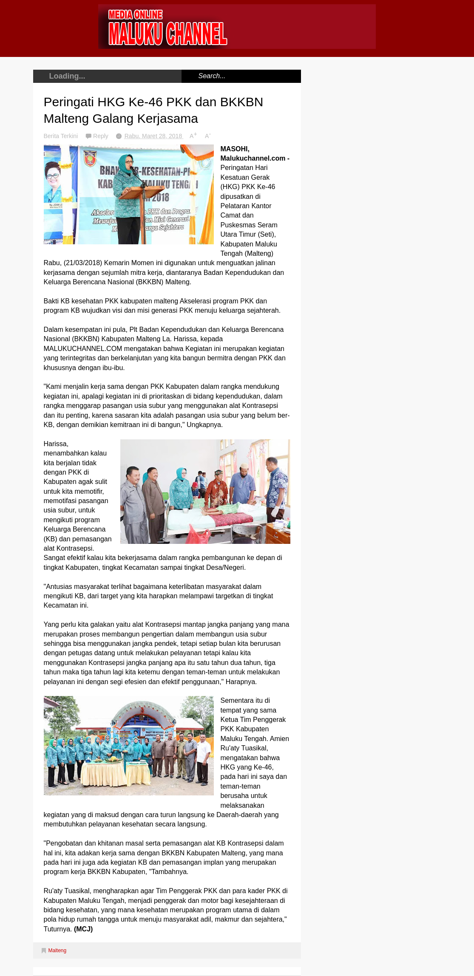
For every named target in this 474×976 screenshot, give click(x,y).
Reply (101, 136)
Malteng (57, 950)
